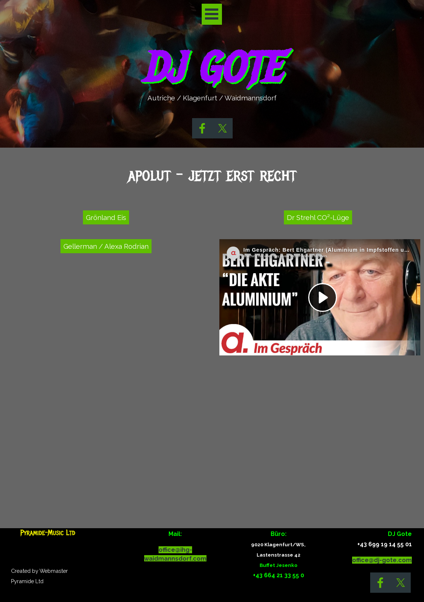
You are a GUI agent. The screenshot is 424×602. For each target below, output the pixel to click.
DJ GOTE (211, 68)
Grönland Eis (106, 217)
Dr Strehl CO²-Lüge (318, 217)
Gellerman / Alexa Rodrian (106, 246)
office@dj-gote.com (382, 560)
